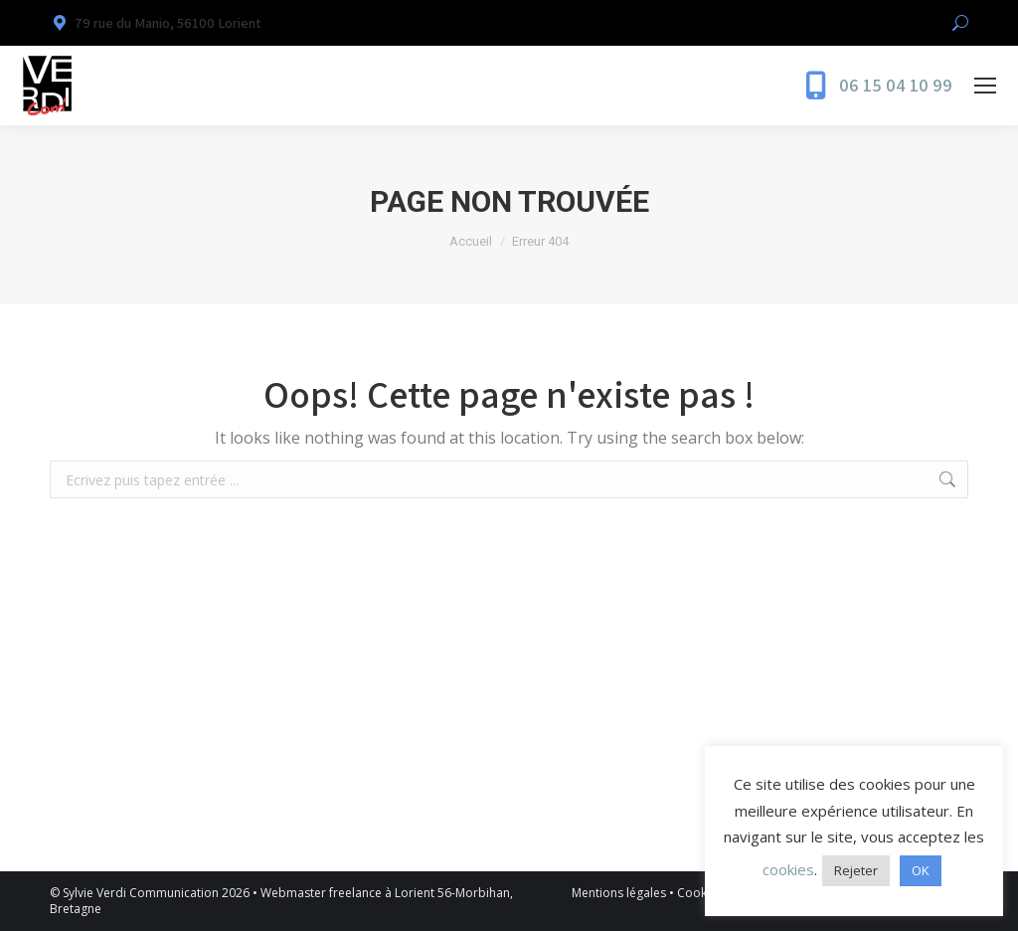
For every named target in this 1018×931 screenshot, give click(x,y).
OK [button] (921, 870)
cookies (788, 869)
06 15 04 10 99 (895, 85)
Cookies (700, 892)
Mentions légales (619, 892)
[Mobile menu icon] (985, 85)
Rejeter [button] (856, 870)
